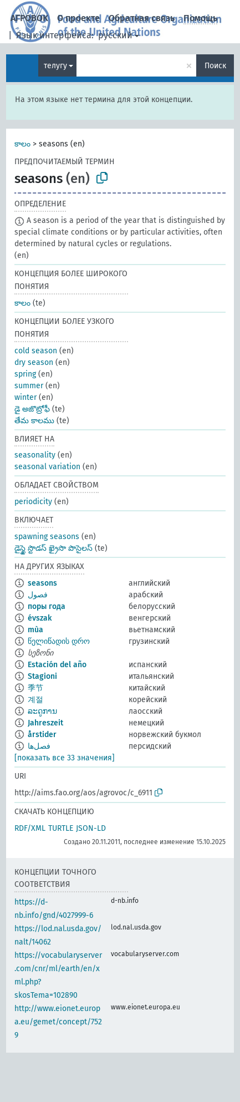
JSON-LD (91, 828)
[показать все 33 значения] (64, 758)
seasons (42, 583)
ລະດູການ (42, 711)
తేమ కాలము (34, 420)
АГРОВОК (29, 18)
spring (25, 374)
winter (25, 397)
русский (115, 35)
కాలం (22, 144)
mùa (35, 629)
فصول (38, 595)
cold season (35, 351)
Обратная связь (142, 18)
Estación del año (57, 664)
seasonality (34, 455)
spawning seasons (46, 536)
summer (28, 385)
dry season (33, 362)
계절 (35, 699)
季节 (35, 688)
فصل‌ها (39, 746)
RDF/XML (29, 828)
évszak (40, 618)
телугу (55, 65)
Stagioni (42, 676)
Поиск (215, 65)
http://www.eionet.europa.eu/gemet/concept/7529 (58, 1022)
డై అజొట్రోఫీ (32, 409)
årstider (42, 734)
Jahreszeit (45, 723)
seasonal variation (47, 466)
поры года (46, 606)
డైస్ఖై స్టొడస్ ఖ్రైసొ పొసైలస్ (53, 548)
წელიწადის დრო (59, 641)
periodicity (33, 501)
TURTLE (60, 828)
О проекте (78, 18)
